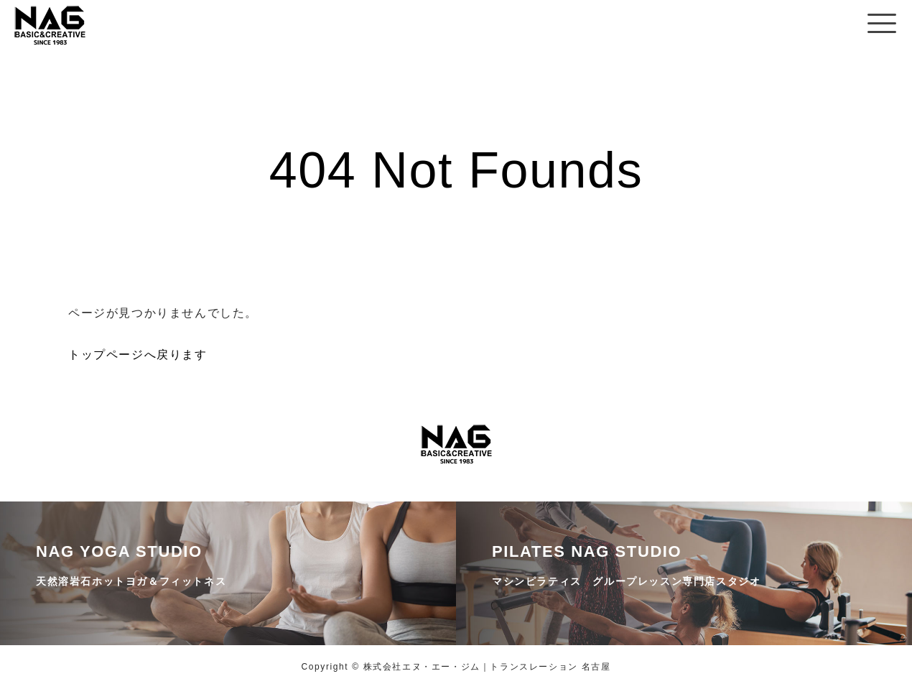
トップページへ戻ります (138, 354)
